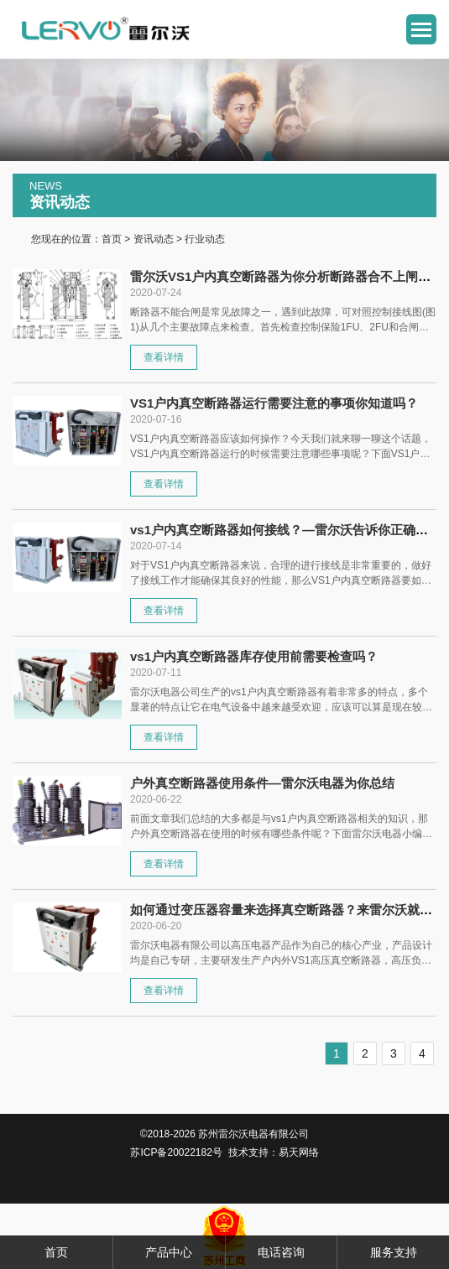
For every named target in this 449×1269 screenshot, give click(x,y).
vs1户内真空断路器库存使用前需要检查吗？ (254, 656)
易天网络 (299, 1152)
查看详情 (164, 357)
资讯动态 (153, 239)
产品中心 (168, 1252)
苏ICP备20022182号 (176, 1152)
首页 (112, 239)
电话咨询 (281, 1252)
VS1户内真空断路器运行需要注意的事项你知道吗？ (274, 403)
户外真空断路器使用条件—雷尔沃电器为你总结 (262, 783)
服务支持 (393, 1252)
